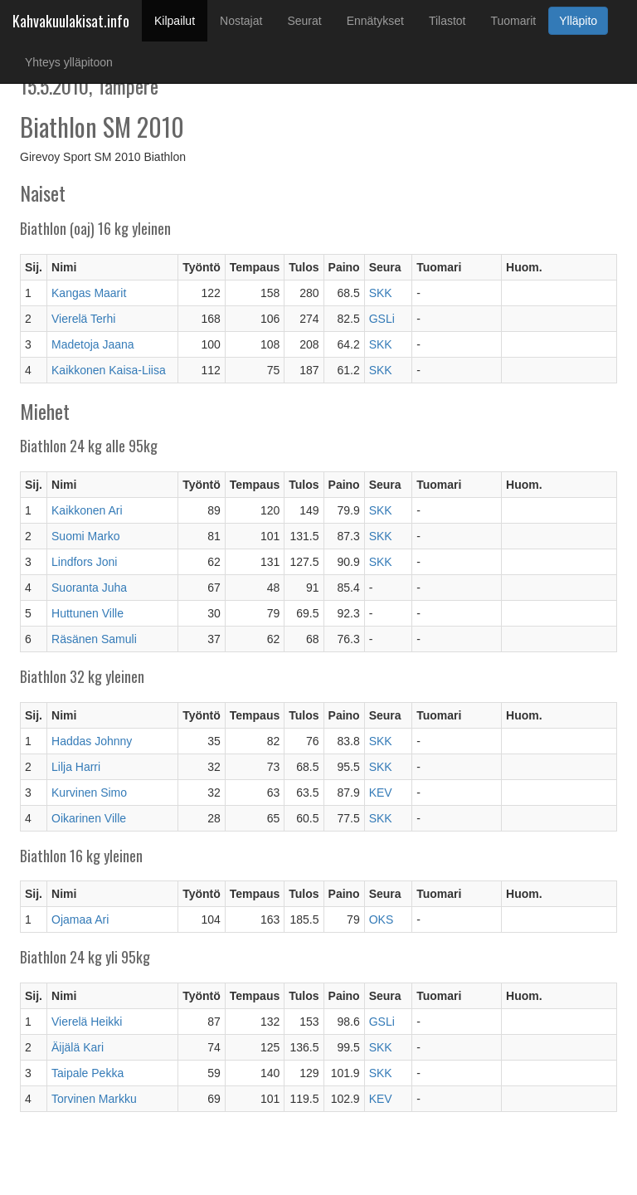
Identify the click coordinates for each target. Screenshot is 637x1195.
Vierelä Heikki (86, 1021)
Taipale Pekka (87, 1073)
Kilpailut (180, 19)
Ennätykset (375, 20)
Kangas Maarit (88, 293)
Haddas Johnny (91, 741)
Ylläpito (578, 20)
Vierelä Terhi (83, 318)
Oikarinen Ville (88, 818)
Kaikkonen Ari (87, 510)
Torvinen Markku (94, 1098)
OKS (381, 919)
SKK (380, 293)
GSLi (382, 318)
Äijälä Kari (77, 1047)
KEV (380, 792)
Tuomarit (514, 20)
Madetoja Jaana (92, 344)
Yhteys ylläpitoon (69, 62)
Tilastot (447, 20)
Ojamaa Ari (80, 919)
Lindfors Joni (84, 561)
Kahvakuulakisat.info (70, 21)
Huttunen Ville (87, 613)
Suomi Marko (85, 536)
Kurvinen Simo (89, 792)
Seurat (304, 20)
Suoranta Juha (89, 587)
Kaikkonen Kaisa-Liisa (108, 370)
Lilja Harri (75, 766)
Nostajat (241, 20)
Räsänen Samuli (94, 639)
